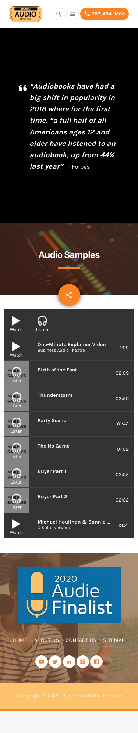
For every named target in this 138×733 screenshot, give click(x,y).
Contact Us (81, 640)
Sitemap (114, 640)
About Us (46, 640)
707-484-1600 (104, 14)
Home (20, 640)
